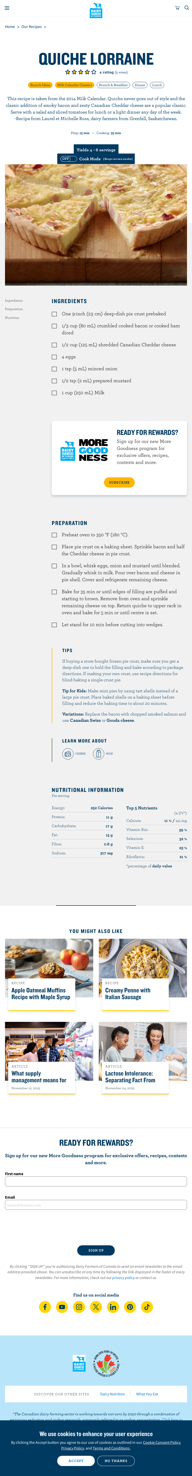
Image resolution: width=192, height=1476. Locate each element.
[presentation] (96, 1227)
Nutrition (12, 318)
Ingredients (14, 300)
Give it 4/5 (87, 71)
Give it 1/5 (67, 71)
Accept (76, 1461)
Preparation (14, 309)
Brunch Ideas (40, 85)
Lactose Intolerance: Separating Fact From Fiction (130, 1080)
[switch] (96, 159)
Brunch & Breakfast (113, 85)
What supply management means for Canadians (39, 1080)
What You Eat (147, 1393)
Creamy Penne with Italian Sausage (127, 994)
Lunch (157, 85)
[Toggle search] (187, 8)
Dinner (140, 85)
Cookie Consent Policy (161, 1442)
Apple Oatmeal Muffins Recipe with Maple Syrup (41, 994)
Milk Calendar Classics (74, 85)
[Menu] (7, 8)
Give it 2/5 (74, 71)
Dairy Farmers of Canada (96, 10)
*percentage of (149, 866)
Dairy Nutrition (112, 1393)
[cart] (177, 8)
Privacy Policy (72, 1448)
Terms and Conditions (111, 1448)
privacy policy (123, 1277)
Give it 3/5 (81, 71)
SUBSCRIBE (119, 482)
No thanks (116, 1461)
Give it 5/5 (93, 71)
